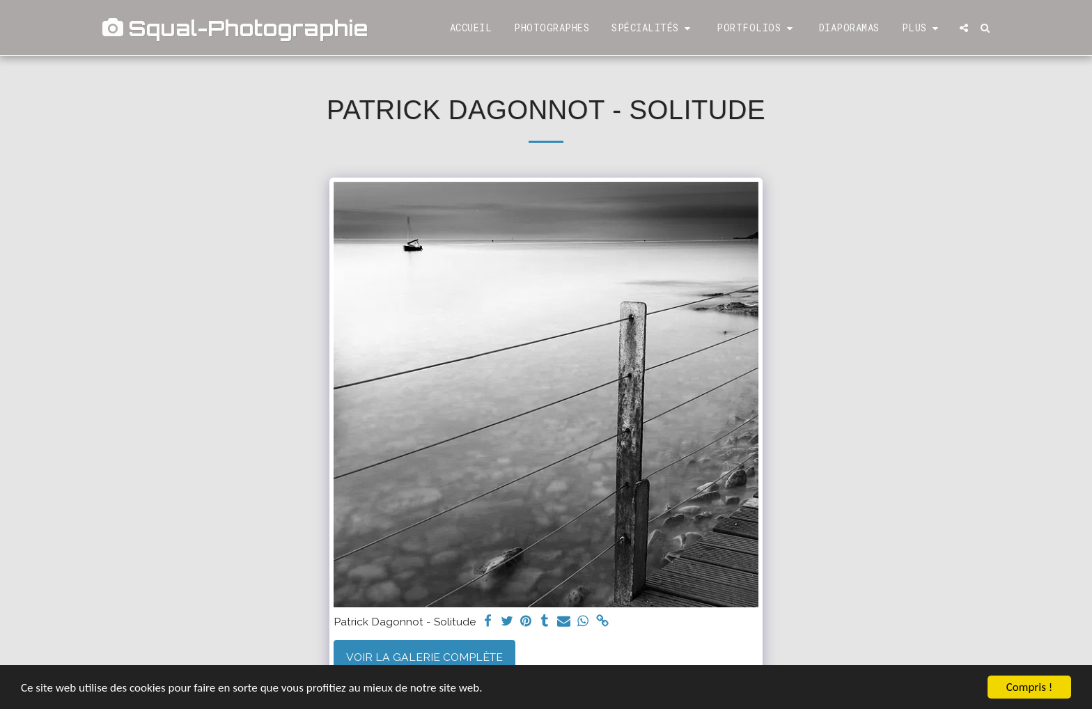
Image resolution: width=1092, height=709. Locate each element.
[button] (653, 28)
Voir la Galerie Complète (424, 657)
